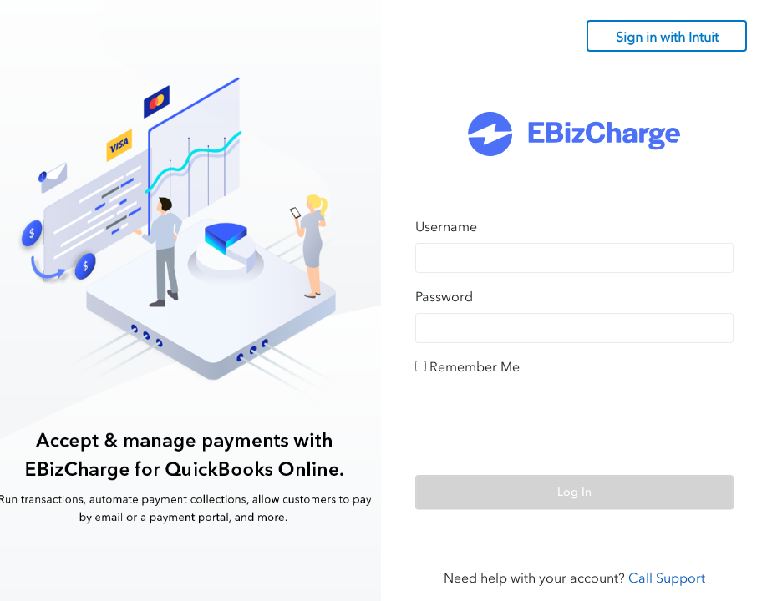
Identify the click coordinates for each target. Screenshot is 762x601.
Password (444, 296)
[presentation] (542, 429)
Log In (574, 492)
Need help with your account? (574, 577)
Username (446, 226)
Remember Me (474, 366)
